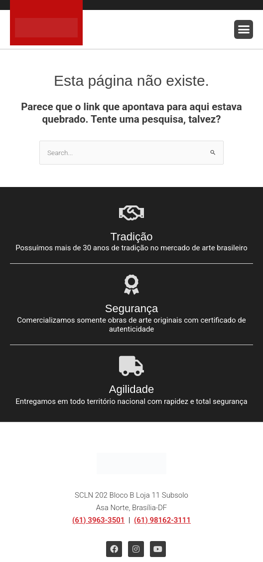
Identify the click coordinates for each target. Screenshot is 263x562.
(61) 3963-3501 (98, 520)
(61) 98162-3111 (162, 520)
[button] (243, 29)
